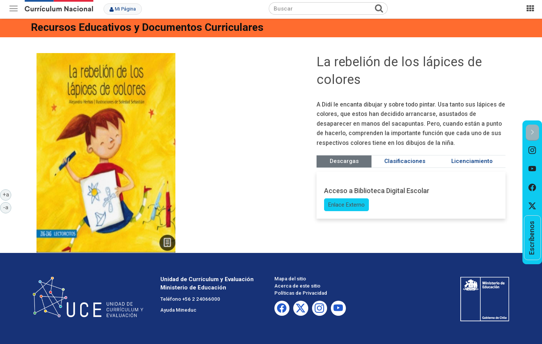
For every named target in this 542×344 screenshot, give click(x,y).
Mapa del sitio (290, 279)
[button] (532, 133)
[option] (532, 150)
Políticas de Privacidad (300, 293)
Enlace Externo (346, 204)
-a (7, 207)
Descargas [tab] (344, 161)
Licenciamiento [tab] (472, 161)
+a (7, 194)
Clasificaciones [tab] (404, 161)
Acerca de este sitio (297, 286)
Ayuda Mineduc (178, 310)
